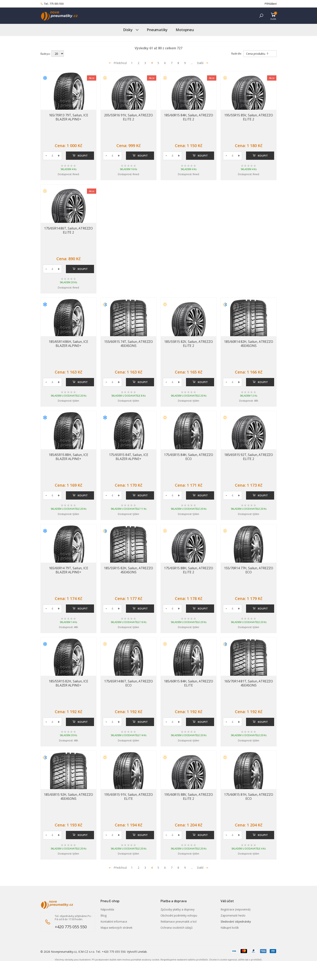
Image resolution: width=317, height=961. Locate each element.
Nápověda (107, 909)
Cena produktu (257, 54)
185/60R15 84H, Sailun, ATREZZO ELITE (188, 683)
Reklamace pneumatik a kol (179, 921)
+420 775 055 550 (71, 926)
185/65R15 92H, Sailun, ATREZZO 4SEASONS (68, 796)
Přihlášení (271, 3)
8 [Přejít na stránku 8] (178, 63)
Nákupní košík (230, 927)
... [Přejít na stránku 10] (192, 63)
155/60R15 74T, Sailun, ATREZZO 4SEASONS (128, 343)
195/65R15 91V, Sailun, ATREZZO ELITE (128, 796)
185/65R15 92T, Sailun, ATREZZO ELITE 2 (248, 457)
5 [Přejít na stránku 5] (158, 63)
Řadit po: (45, 53)
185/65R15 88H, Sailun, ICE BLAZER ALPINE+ (68, 457)
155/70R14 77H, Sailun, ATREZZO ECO (248, 570)
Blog (103, 915)
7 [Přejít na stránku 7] (171, 63)
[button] (261, 16)
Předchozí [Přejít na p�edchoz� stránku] (118, 867)
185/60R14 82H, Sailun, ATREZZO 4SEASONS (248, 343)
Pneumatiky (157, 29)
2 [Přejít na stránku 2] (138, 63)
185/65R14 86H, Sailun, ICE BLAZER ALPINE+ (68, 343)
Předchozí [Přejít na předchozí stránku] (118, 63)
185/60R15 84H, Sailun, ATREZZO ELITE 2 (188, 117)
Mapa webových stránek (116, 927)
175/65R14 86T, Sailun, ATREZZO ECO (128, 683)
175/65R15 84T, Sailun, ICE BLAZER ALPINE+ (128, 457)
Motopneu (185, 29)
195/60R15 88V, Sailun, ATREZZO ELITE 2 (188, 796)
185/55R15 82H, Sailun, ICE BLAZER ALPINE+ (68, 683)
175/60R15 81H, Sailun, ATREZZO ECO (248, 796)
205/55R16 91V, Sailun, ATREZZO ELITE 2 (128, 117)
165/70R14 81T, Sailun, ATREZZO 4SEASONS (248, 683)
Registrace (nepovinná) (235, 909)
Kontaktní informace (113, 921)
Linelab (142, 952)
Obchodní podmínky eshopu (179, 915)
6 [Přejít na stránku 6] (165, 63)
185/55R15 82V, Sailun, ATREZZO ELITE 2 (188, 343)
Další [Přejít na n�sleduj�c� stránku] (202, 867)
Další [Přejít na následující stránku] (202, 63)
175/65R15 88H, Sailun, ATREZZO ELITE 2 (188, 570)
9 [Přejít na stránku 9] (185, 63)
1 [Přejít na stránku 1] (132, 63)
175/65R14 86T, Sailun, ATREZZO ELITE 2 (68, 230)
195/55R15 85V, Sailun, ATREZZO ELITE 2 (248, 117)
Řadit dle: (236, 53)
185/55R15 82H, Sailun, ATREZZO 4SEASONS (128, 570)
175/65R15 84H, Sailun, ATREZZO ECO (188, 457)
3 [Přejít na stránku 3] (145, 63)
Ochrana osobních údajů (177, 927)
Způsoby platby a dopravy (177, 909)
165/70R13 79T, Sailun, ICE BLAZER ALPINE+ (68, 117)
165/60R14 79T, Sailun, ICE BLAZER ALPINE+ (68, 570)
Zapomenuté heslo (233, 915)
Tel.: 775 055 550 (51, 4)
